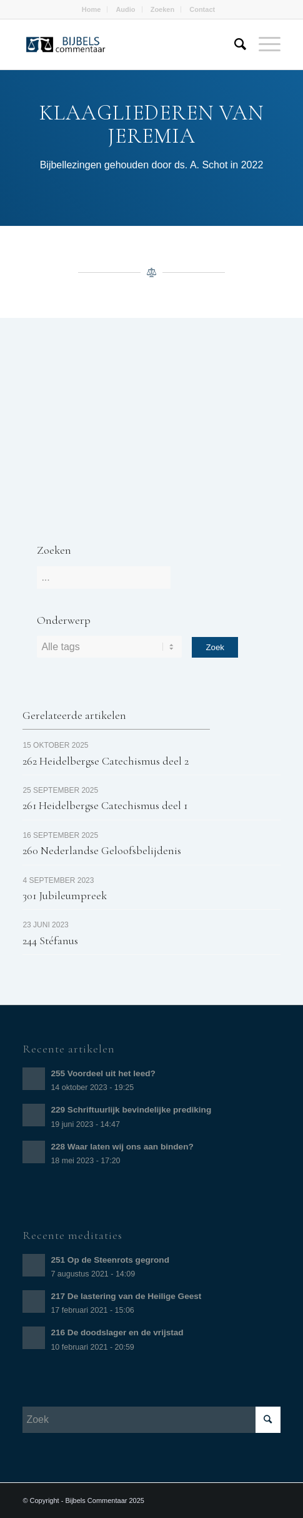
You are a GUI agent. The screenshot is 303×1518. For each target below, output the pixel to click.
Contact (202, 9)
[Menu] (263, 44)
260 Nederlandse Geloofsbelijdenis (101, 850)
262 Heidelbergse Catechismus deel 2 (105, 761)
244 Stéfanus (50, 940)
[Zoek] (234, 44)
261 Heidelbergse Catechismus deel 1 (104, 805)
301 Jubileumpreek (64, 895)
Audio (125, 9)
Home (91, 9)
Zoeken (163, 9)
